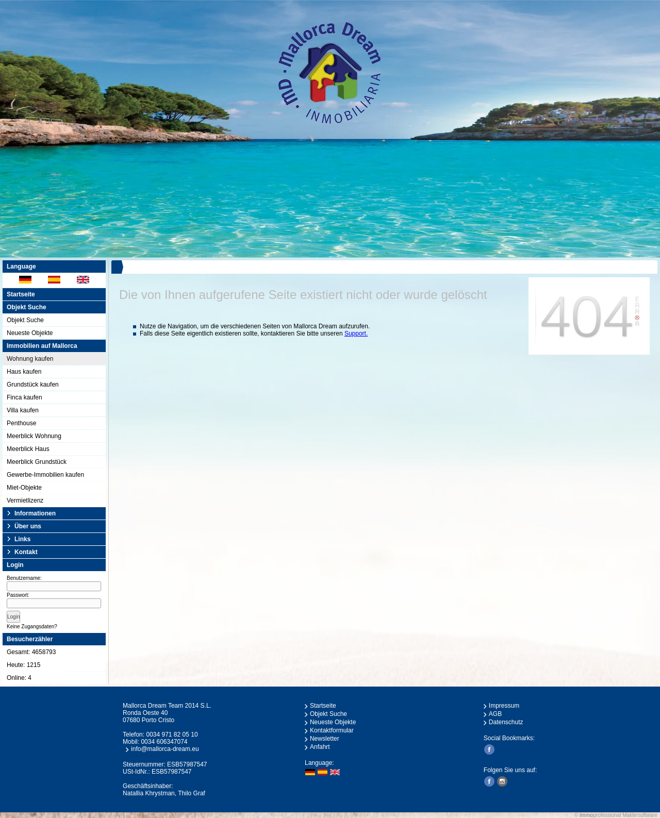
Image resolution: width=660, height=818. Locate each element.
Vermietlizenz (25, 500)
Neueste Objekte (30, 333)
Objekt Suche (25, 320)
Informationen (35, 513)
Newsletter (324, 738)
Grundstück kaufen (33, 384)
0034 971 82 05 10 (171, 734)
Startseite (21, 294)
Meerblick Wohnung (34, 436)
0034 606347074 (164, 741)
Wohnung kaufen (30, 358)
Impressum (504, 705)
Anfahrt (320, 746)
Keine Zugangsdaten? (32, 626)
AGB (495, 713)
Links (22, 539)
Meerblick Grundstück (37, 461)
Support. (356, 333)
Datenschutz (506, 722)
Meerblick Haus (28, 449)
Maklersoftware (639, 815)
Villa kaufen (23, 410)
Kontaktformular (332, 730)
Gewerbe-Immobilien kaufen (45, 474)
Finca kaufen (24, 397)
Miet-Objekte (24, 487)
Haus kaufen (24, 371)
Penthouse (21, 423)
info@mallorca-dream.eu (165, 749)
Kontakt (26, 552)
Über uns (27, 526)
